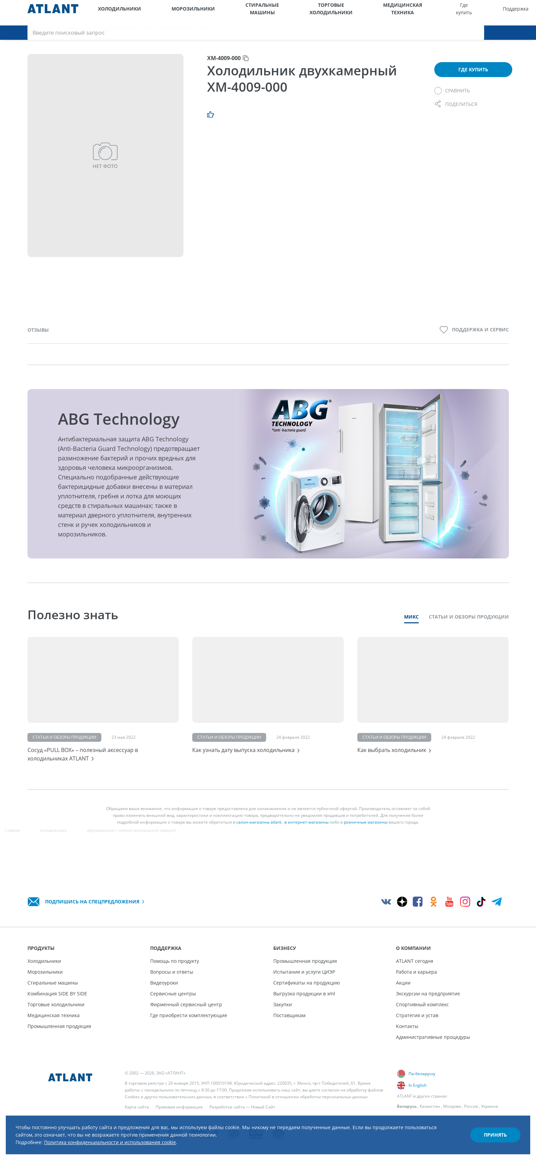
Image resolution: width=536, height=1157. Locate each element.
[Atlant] (52, 12)
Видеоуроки (164, 982)
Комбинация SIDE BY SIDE (57, 993)
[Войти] (511, 12)
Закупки (282, 1004)
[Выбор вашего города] (476, 12)
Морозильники (166, 13)
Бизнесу (419, 13)
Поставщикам (289, 1015)
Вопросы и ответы (171, 972)
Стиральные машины (215, 13)
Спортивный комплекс (422, 1004)
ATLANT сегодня (414, 961)
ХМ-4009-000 (224, 66)
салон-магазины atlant (258, 837)
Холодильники (113, 13)
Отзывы (38, 337)
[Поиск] (528, 12)
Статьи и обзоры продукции (469, 625)
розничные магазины (366, 837)
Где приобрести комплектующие (188, 1015)
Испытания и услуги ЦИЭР (304, 972)
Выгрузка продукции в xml (304, 993)
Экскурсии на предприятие (428, 993)
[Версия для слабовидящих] (493, 12)
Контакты (407, 1026)
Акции (403, 982)
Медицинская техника (315, 13)
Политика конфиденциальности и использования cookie (135, 1136)
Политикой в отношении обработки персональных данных (308, 1097)
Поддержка (387, 13)
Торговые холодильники (263, 13)
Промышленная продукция (59, 1026)
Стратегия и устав (417, 1015)
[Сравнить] (452, 98)
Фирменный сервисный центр (186, 1004)
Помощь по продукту (174, 961)
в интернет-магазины (306, 837)
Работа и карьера (416, 972)
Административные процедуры (433, 1037)
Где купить (356, 13)
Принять (483, 1127)
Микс (411, 625)
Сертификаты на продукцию (306, 982)
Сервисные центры (173, 993)
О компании (451, 13)
